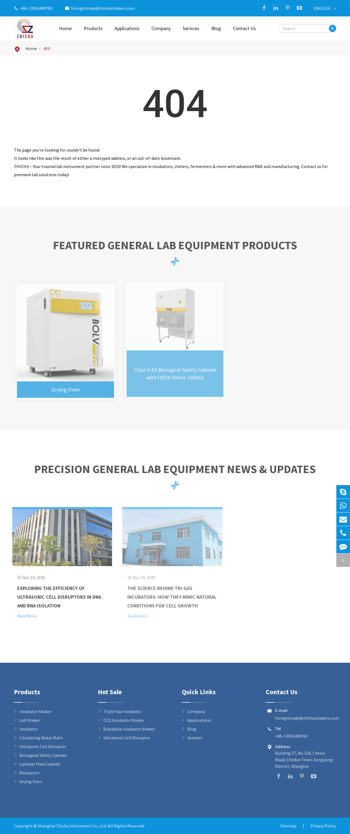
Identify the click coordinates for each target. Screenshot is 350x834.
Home (65, 28)
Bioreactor (29, 772)
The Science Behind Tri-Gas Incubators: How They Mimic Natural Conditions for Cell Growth (169, 597)
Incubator (28, 729)
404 (46, 48)
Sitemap (288, 826)
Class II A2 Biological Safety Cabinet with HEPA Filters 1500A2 (175, 370)
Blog (216, 28)
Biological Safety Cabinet (43, 755)
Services (191, 28)
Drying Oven (65, 386)
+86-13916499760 (36, 8)
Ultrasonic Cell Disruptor (42, 746)
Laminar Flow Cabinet (39, 764)
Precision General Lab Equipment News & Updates (175, 471)
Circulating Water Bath (41, 737)
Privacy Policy (323, 826)
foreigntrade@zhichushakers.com (103, 8)
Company (161, 28)
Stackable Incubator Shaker (129, 729)
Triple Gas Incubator (122, 711)
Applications (127, 28)
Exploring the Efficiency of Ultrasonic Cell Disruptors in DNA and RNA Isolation (56, 597)
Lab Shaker (29, 720)
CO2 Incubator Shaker (123, 720)
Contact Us (244, 28)
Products (93, 28)
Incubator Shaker (35, 711)
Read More (24, 616)
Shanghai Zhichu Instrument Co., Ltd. (73, 826)
